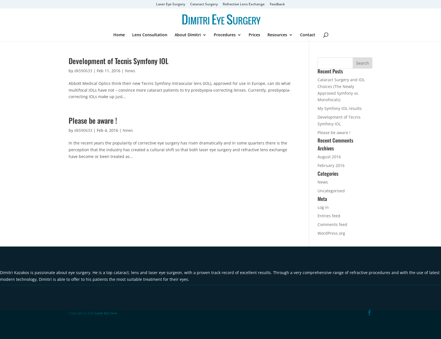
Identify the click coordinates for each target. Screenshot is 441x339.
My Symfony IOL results (340, 108)
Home (119, 35)
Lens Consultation (149, 35)
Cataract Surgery (204, 4)
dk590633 (83, 70)
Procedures (225, 35)
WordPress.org (331, 233)
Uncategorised (331, 190)
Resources (277, 35)
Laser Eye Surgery (170, 4)
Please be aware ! (93, 120)
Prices (254, 35)
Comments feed (332, 224)
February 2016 (331, 165)
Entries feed (329, 215)
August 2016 (329, 156)
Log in (323, 207)
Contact (307, 35)
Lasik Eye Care (106, 313)
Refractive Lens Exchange (244, 4)
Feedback (277, 4)
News (130, 70)
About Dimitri (188, 35)
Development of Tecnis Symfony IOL (118, 60)
